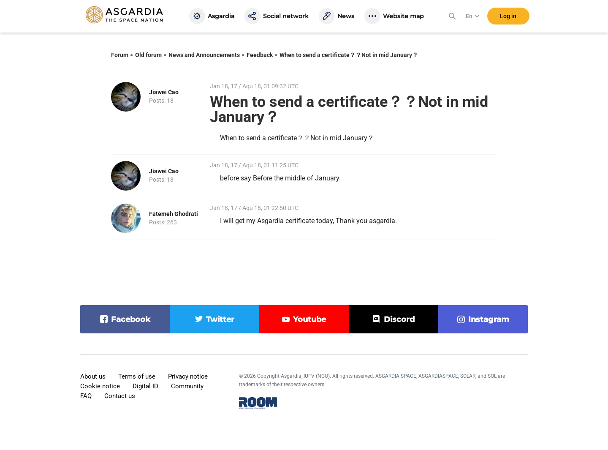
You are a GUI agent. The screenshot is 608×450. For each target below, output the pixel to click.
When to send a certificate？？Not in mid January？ (349, 55)
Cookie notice (100, 386)
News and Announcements (204, 55)
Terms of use (136, 376)
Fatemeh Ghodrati (173, 213)
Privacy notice (188, 376)
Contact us (119, 396)
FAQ (86, 396)
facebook (130, 319)
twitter (220, 319)
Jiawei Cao (164, 92)
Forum (119, 55)
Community (187, 386)
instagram (488, 319)
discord (399, 319)
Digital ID (145, 386)
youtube (309, 319)
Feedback (260, 55)
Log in (508, 16)
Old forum (148, 55)
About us (93, 376)
